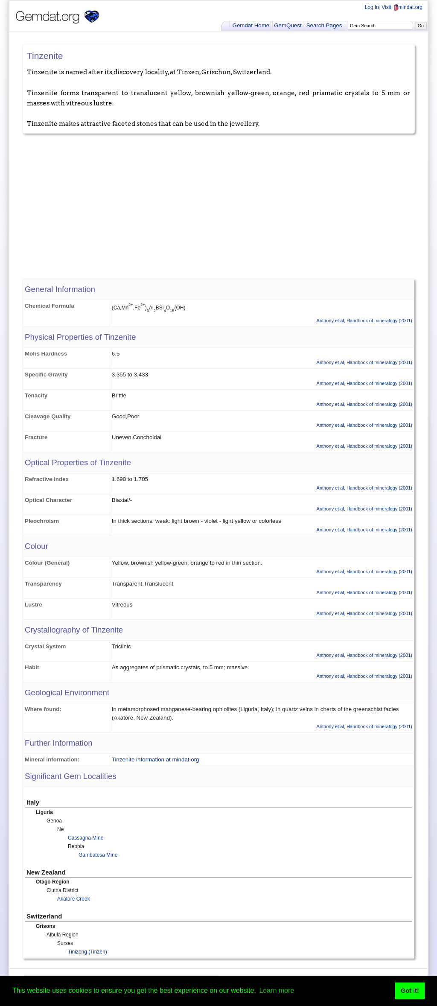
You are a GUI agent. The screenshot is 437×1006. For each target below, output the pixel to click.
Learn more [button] (276, 990)
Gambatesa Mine (98, 855)
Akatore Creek (73, 899)
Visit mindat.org (402, 7)
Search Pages (324, 25)
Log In (372, 7)
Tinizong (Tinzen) (87, 952)
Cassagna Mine (85, 838)
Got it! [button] (410, 990)
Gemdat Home (251, 25)
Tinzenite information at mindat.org (155, 759)
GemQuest (287, 25)
